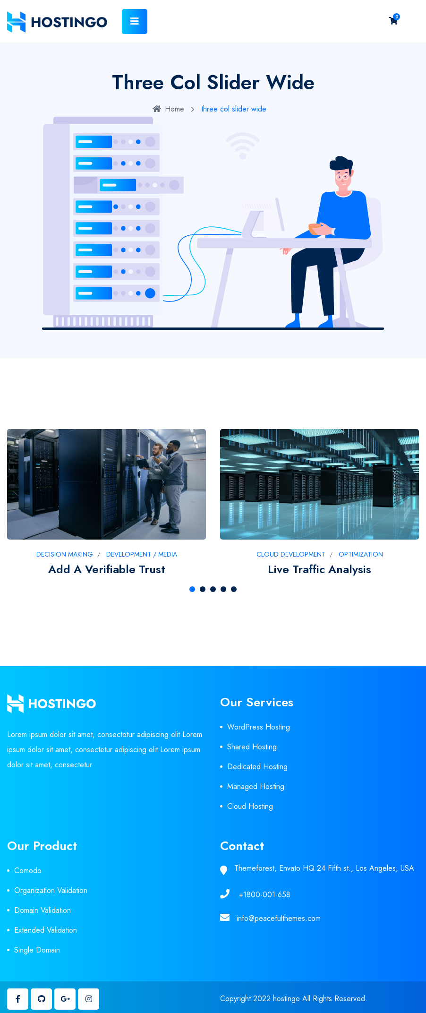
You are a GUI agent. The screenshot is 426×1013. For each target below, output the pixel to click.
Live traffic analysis (319, 569)
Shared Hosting (252, 746)
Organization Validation (50, 890)
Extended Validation (45, 930)
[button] (192, 589)
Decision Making (64, 554)
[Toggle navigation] (134, 21)
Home (168, 108)
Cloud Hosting (250, 806)
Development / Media (141, 554)
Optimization (361, 554)
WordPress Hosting (258, 726)
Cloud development (290, 554)
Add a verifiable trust (106, 569)
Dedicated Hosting (257, 766)
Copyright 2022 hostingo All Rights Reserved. (293, 998)
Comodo (28, 870)
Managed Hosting (255, 786)
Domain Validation (42, 910)
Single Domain (37, 949)
